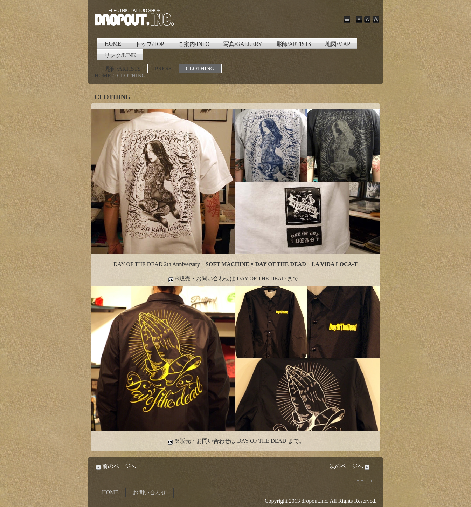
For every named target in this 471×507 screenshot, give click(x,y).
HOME (113, 44)
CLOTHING (200, 69)
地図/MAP (337, 44)
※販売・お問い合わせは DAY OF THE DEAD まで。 (235, 279)
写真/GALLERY (242, 44)
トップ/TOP (149, 44)
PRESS (163, 69)
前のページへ (115, 466)
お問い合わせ (149, 492)
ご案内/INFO (194, 44)
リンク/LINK (120, 55)
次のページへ (350, 466)
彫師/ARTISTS (293, 44)
